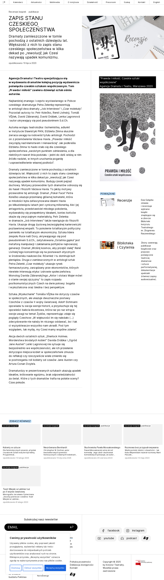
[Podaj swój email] (31, 527)
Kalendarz (18, 2)
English (156, 2)
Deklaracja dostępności (81, 565)
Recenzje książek (17, 11)
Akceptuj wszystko (55, 568)
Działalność (92, 2)
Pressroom (111, 2)
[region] (38, 553)
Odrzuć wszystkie (33, 568)
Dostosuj (15, 568)
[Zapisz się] (65, 527)
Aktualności (36, 2)
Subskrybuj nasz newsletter (41, 519)
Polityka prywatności (80, 562)
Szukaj (127, 2)
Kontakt (141, 2)
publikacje (34, 11)
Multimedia (55, 2)
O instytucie (73, 2)
